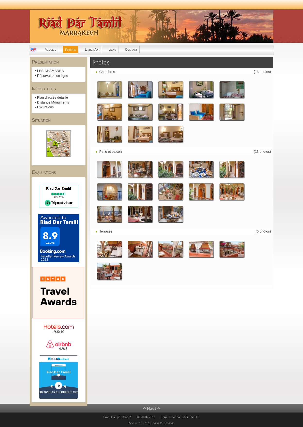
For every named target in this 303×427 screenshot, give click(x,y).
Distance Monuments (53, 102)
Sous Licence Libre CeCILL (180, 417)
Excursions (45, 107)
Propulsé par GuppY (118, 417)
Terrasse (105, 231)
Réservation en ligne (52, 76)
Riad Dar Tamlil (58, 372)
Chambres (107, 72)
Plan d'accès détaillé (52, 97)
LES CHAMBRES (50, 71)
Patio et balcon (110, 151)
